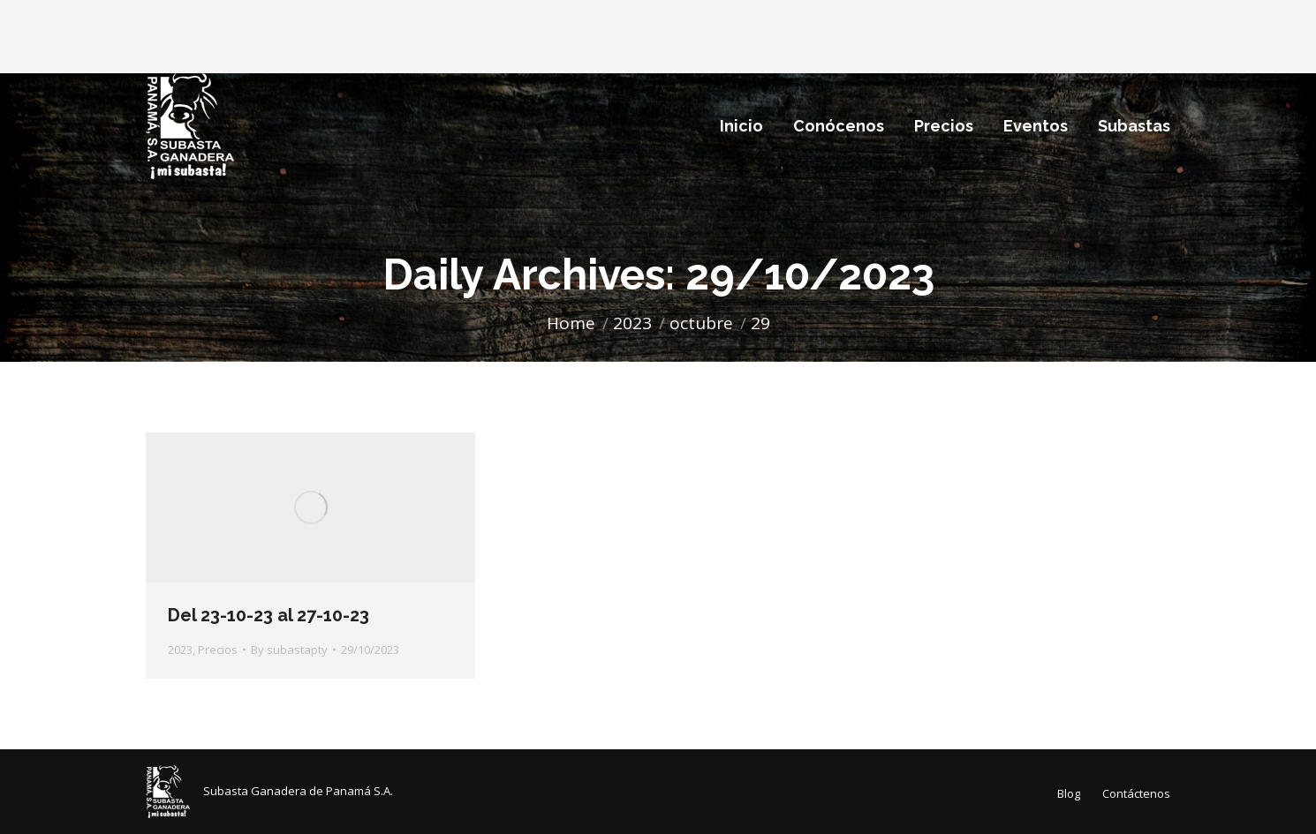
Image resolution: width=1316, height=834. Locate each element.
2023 (180, 649)
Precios (218, 649)
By (289, 649)
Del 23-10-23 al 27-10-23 (268, 615)
